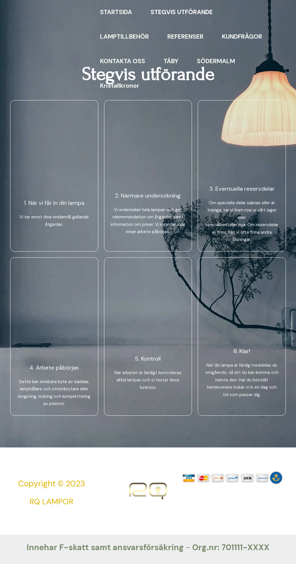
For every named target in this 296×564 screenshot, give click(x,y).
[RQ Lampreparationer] (43, 48)
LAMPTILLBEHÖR (124, 37)
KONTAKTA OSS (122, 61)
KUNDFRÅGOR (242, 37)
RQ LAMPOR (51, 501)
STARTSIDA (116, 12)
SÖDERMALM (216, 61)
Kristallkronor (119, 86)
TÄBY (171, 61)
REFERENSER (185, 37)
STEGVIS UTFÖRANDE (182, 12)
